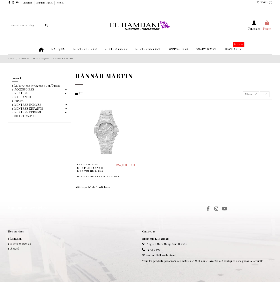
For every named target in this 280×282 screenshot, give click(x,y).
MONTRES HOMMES (27, 105)
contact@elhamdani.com (161, 255)
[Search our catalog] (46, 25)
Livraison (28, 3)
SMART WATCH (25, 116)
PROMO (19, 101)
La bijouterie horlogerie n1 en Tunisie (37, 85)
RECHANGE (22, 97)
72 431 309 (153, 249)
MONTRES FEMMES (27, 112)
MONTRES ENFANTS (28, 108)
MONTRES (21, 93)
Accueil (60, 3)
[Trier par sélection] (251, 94)
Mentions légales (44, 3)
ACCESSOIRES (24, 89)
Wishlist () (264, 3)
